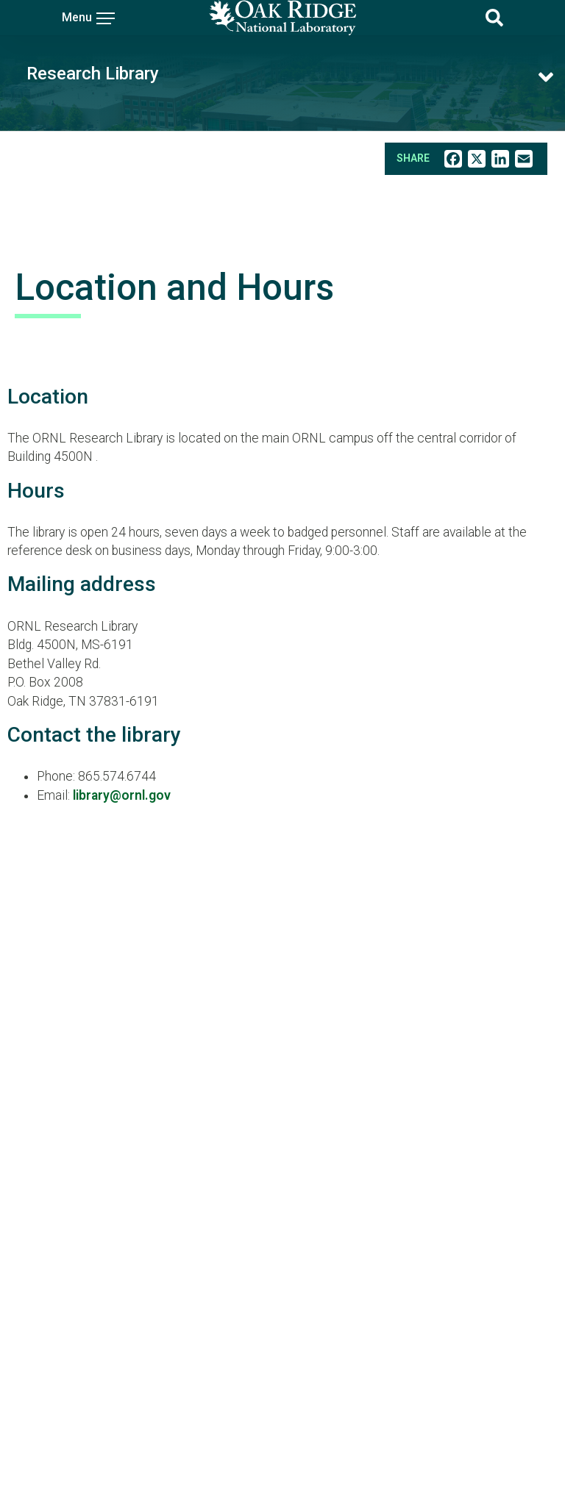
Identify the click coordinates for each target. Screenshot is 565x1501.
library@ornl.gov (122, 795)
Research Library (92, 73)
